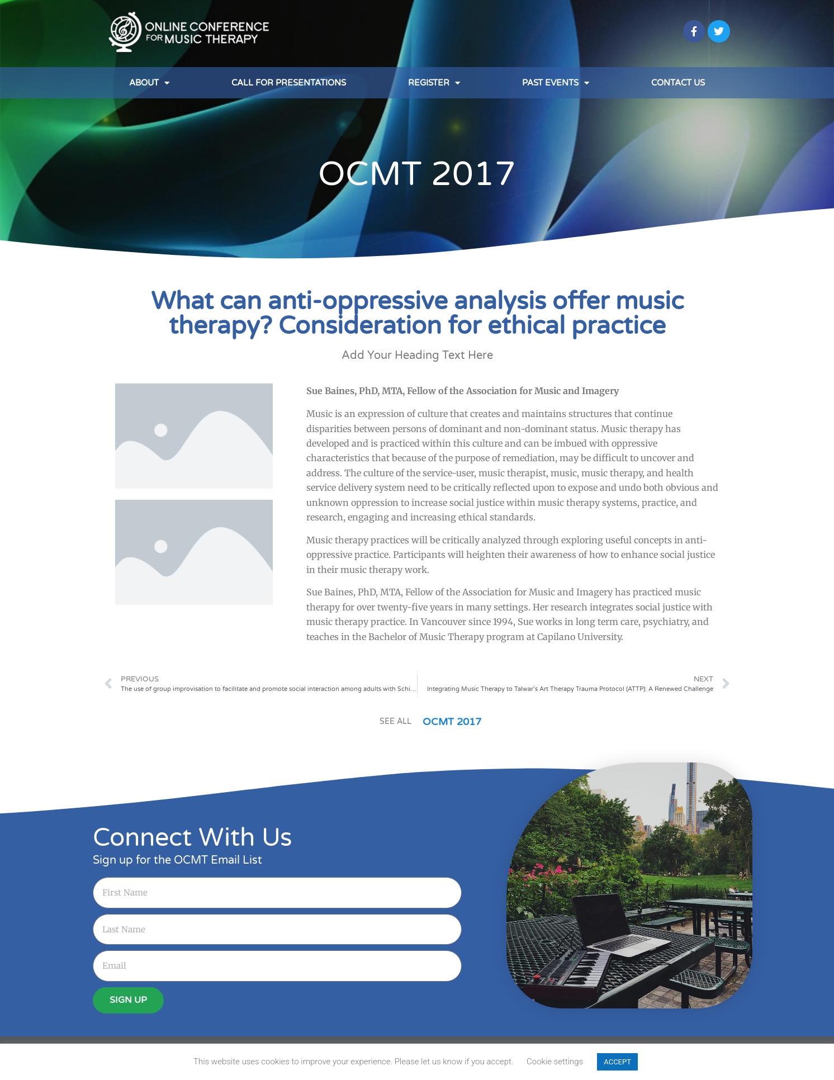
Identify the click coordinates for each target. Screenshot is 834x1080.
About (149, 83)
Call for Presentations (288, 83)
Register (434, 83)
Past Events (555, 83)
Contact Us (678, 83)
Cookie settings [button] (555, 1062)
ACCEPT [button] (617, 1062)
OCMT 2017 (417, 174)
